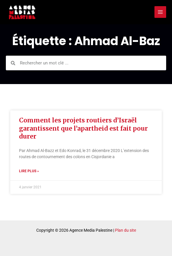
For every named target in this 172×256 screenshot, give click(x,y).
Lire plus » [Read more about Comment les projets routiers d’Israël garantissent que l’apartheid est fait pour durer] (29, 171)
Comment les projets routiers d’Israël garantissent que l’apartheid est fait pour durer (83, 129)
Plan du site (125, 230)
